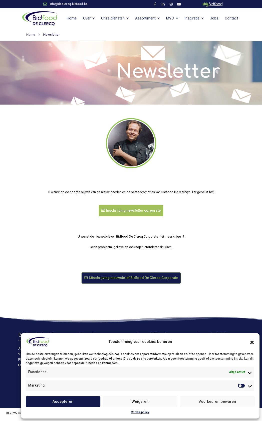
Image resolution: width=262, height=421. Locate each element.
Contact (231, 18)
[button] (252, 341)
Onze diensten (113, 18)
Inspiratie (192, 18)
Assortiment (145, 18)
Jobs (214, 18)
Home (72, 18)
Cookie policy (140, 412)
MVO (170, 18)
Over (87, 18)
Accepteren (62, 401)
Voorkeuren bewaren (217, 401)
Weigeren (140, 401)
